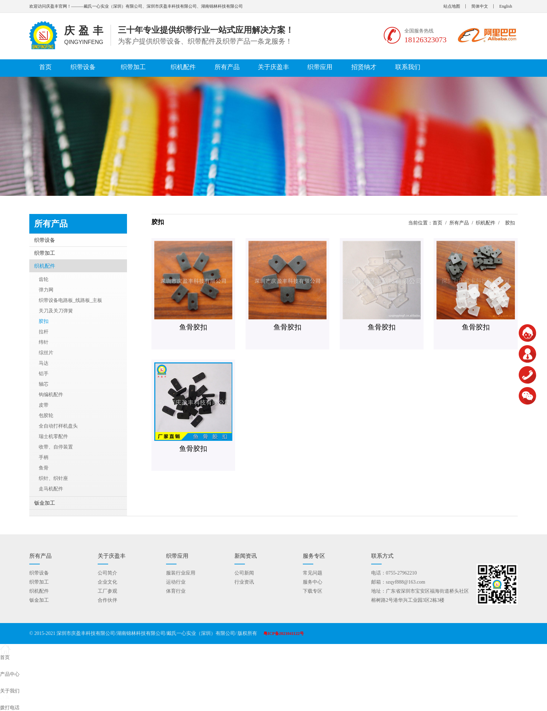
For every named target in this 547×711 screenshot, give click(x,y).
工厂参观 (107, 591)
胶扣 (43, 321)
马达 (43, 363)
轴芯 (43, 384)
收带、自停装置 (56, 447)
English (505, 6)
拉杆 (43, 331)
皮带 (43, 405)
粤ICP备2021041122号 (283, 633)
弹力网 (46, 289)
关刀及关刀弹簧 (56, 310)
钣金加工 (44, 503)
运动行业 (176, 582)
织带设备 (83, 67)
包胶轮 (46, 415)
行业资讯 (244, 582)
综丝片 (46, 352)
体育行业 (176, 591)
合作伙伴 (107, 600)
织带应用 (319, 67)
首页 (45, 67)
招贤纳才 (363, 67)
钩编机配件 (51, 394)
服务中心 (312, 582)
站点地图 (451, 6)
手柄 (43, 457)
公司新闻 (244, 573)
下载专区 (312, 591)
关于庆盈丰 (273, 67)
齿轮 (43, 279)
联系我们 (407, 67)
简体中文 (479, 6)
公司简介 (107, 573)
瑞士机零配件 (53, 436)
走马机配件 (51, 488)
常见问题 (312, 573)
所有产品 (227, 67)
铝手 (43, 373)
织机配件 (183, 67)
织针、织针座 (53, 478)
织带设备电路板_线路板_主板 (70, 300)
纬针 (43, 342)
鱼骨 (43, 468)
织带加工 (133, 67)
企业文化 (107, 582)
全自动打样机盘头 (58, 426)
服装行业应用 (180, 573)
